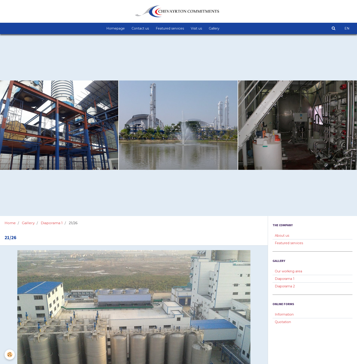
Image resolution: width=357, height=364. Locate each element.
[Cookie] (10, 354)
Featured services (170, 28)
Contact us (140, 28)
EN (346, 28)
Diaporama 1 (52, 223)
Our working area (288, 271)
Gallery (214, 28)
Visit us (196, 28)
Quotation (283, 322)
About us (282, 235)
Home (10, 223)
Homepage (115, 28)
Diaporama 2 (285, 286)
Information (284, 314)
